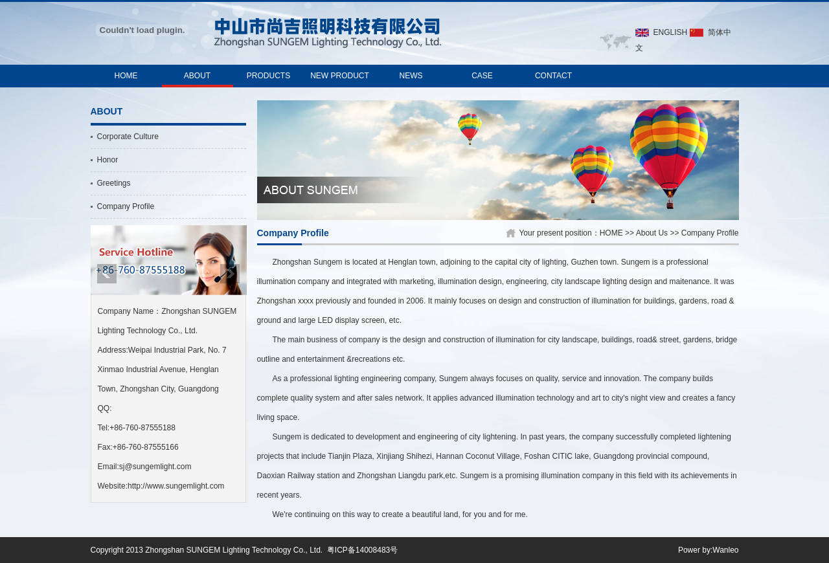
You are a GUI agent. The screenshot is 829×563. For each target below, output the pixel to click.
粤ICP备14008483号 (362, 550)
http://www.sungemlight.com (176, 486)
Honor (108, 159)
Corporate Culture (128, 136)
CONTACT (553, 75)
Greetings (114, 183)
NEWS (411, 75)
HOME (126, 75)
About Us (652, 232)
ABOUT (197, 75)
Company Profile (126, 206)
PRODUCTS (268, 75)
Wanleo (725, 550)
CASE (482, 75)
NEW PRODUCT (339, 75)
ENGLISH (670, 32)
